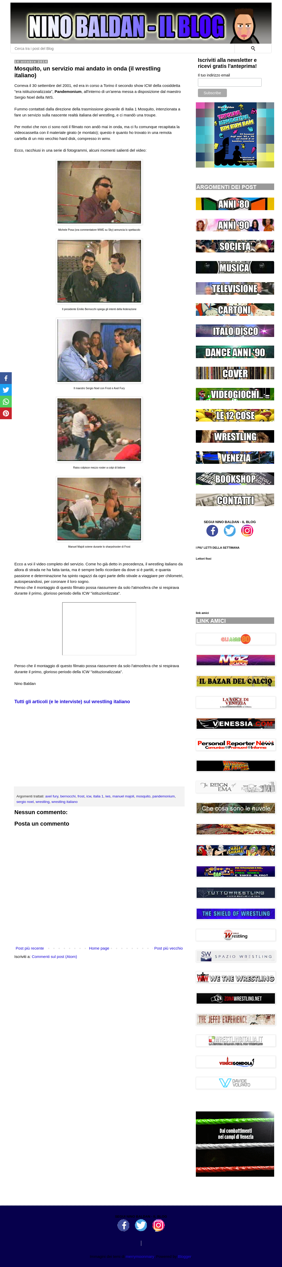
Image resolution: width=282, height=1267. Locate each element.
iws (108, 796)
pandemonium (163, 796)
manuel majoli (123, 796)
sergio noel (25, 802)
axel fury (51, 796)
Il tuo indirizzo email (214, 75)
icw (88, 796)
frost (81, 796)
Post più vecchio (168, 948)
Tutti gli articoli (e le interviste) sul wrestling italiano (72, 701)
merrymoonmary (140, 1256)
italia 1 (98, 796)
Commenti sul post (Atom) (54, 956)
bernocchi (68, 796)
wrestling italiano (64, 802)
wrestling (43, 802)
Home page (99, 948)
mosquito (143, 796)
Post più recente (30, 948)
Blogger (184, 1256)
